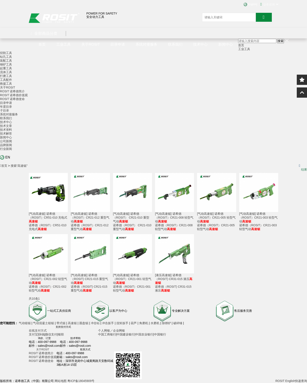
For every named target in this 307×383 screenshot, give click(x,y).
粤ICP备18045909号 (81, 381)
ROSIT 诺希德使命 (12, 99)
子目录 (4, 110)
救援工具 (6, 83)
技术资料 (6, 129)
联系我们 (175, 44)
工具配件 (6, 79)
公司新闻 (6, 141)
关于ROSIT (90, 44)
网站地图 (61, 381)
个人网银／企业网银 (111, 330)
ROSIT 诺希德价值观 (14, 95)
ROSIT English (285, 381)
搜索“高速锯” (19, 165)
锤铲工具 (6, 64)
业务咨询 (269, 4)
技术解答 (6, 133)
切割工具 (6, 53)
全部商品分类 (44, 33)
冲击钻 (95, 323)
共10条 (33, 298)
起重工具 (6, 68)
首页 (42, 44)
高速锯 (73, 323)
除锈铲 (167, 323)
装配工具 (6, 60)
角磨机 (144, 323)
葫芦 (134, 323)
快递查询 (301, 381)
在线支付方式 (38, 330)
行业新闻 (6, 149)
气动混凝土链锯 (44, 323)
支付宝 (33, 334)
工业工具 (63, 44)
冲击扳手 (108, 323)
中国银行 (160, 334)
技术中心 (200, 44)
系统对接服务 (146, 44)
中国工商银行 (107, 334)
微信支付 (51, 334)
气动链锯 (25, 323)
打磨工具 (6, 76)
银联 (61, 334)
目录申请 (117, 44)
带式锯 (61, 323)
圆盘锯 (84, 323)
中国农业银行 (144, 334)
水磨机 (155, 323)
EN (5, 157)
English (250, 4)
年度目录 (6, 106)
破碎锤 (177, 323)
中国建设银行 (126, 334)
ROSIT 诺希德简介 (12, 91)
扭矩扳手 (122, 323)
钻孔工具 (6, 56)
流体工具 (6, 72)
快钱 (42, 334)
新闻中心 (225, 44)
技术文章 (6, 126)
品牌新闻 (6, 145)
